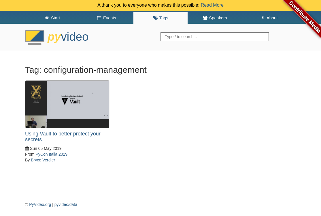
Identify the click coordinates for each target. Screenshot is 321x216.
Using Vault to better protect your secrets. (63, 136)
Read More (212, 5)
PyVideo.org (40, 204)
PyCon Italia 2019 (52, 154)
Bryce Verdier (43, 160)
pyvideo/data (65, 204)
